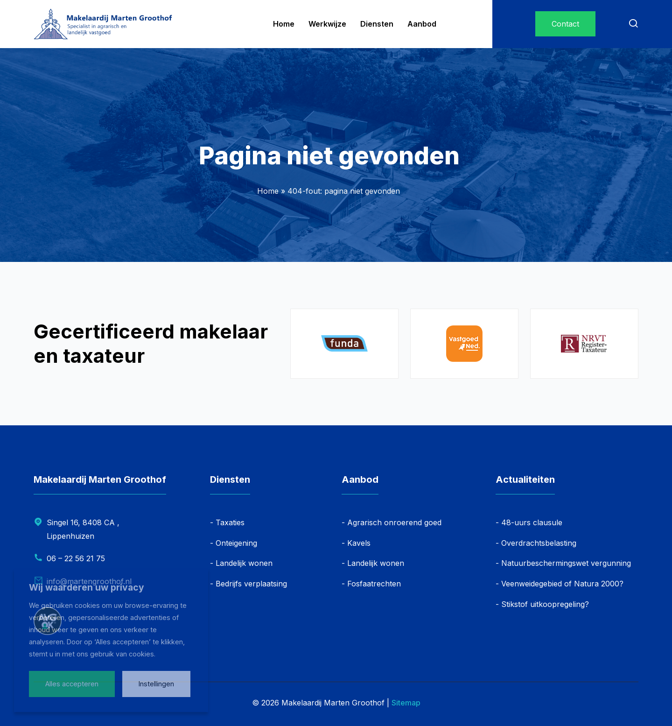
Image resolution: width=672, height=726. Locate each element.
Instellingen (156, 684)
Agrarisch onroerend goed (394, 522)
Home (283, 23)
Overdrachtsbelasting (538, 543)
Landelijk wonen (244, 563)
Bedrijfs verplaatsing (251, 583)
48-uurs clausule (531, 522)
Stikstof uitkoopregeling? (545, 604)
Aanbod (421, 23)
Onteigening (236, 543)
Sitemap (406, 702)
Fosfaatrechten (374, 583)
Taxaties (230, 522)
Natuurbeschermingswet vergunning (566, 563)
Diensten (376, 23)
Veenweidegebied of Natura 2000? (562, 583)
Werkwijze (327, 23)
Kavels (359, 543)
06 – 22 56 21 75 (76, 558)
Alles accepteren (71, 684)
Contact (565, 23)
